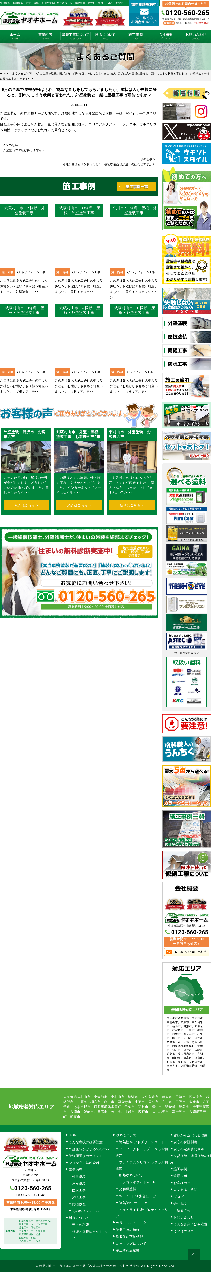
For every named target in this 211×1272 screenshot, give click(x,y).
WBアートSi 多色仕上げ (137, 1196)
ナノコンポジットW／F (137, 1182)
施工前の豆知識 (128, 1250)
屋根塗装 (79, 1183)
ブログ (178, 1196)
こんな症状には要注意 (86, 1142)
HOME (15, 36)
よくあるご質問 (185, 1189)
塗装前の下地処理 (129, 1236)
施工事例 (136, 36)
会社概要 (166, 36)
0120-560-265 (189, 932)
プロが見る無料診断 (84, 1163)
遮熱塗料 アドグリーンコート (141, 1142)
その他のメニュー (187, 1231)
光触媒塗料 (127, 1189)
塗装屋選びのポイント (86, 1156)
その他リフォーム (85, 1211)
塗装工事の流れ (75, 36)
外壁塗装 (79, 1176)
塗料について (126, 1135)
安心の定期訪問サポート (192, 1149)
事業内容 (45, 36)
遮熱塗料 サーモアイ (135, 1203)
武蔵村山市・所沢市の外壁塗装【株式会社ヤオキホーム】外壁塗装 (89, 1266)
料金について (105, 36)
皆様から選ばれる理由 (190, 1135)
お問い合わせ (196, 36)
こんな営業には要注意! (191, 1224)
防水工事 (79, 1190)
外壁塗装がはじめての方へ (89, 1149)
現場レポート (183, 1176)
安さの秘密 (80, 1224)
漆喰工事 (79, 1197)
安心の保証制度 (185, 1142)
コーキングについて (131, 1243)
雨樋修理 (79, 1204)
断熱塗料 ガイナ (131, 1175)
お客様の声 (182, 1183)
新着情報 (183, 1210)
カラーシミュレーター (133, 1223)
